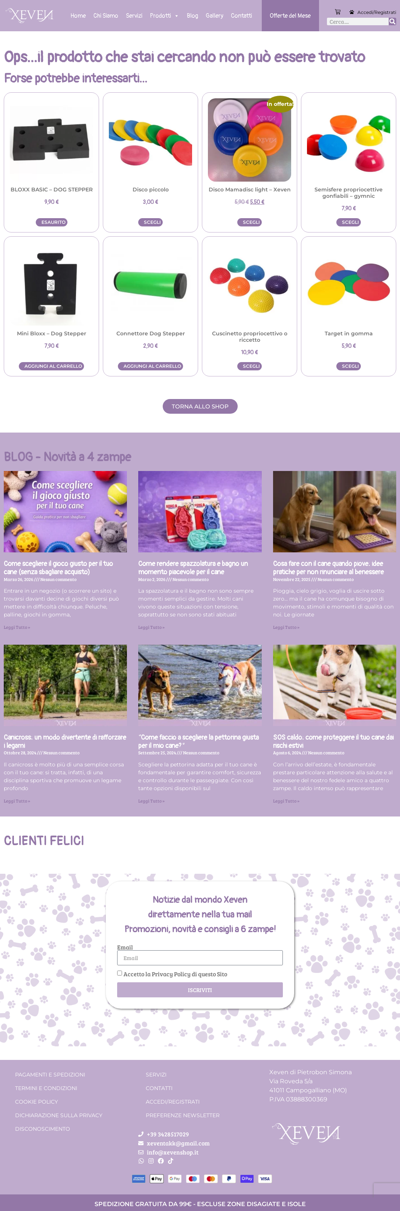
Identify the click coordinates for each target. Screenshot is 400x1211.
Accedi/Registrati (376, 12)
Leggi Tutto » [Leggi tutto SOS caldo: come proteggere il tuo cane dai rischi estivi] (286, 801)
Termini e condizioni (46, 1088)
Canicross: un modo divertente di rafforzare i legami (65, 741)
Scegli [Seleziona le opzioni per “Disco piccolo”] (152, 222)
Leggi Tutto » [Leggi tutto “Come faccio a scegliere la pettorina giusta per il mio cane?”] (151, 801)
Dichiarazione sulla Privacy (58, 1115)
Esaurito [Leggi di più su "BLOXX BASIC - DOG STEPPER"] (53, 222)
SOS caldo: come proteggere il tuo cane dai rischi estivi (333, 741)
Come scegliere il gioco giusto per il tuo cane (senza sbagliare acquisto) (58, 568)
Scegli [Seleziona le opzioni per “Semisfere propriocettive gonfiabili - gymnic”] (350, 222)
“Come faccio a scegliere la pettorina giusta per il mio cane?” (198, 741)
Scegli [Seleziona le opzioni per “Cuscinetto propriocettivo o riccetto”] (251, 366)
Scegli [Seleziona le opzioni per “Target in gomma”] (350, 366)
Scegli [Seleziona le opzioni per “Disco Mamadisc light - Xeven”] (251, 222)
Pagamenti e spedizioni (50, 1074)
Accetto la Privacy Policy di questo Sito (175, 974)
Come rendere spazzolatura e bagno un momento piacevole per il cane (193, 568)
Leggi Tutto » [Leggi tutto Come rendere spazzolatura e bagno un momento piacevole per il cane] (151, 627)
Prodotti (164, 16)
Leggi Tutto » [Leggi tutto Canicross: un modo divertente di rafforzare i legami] (17, 801)
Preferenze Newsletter (183, 1115)
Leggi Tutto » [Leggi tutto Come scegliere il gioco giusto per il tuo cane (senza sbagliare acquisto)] (17, 627)
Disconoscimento (42, 1128)
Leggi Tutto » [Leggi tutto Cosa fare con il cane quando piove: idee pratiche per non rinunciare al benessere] (286, 627)
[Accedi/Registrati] (352, 12)
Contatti (241, 16)
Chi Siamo (105, 16)
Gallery (214, 16)
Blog (192, 16)
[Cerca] (392, 21)
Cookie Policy (36, 1101)
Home (78, 16)
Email (125, 947)
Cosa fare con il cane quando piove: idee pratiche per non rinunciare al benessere (328, 568)
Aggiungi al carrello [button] (53, 366)
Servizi (134, 16)
